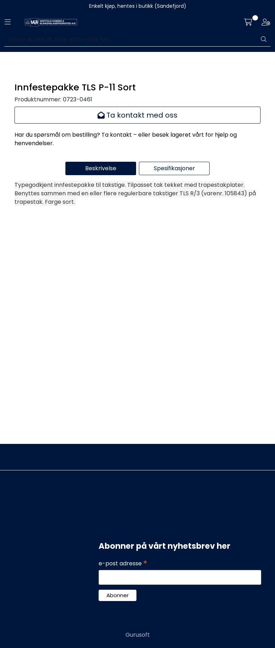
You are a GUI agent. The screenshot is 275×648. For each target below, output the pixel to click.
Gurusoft (137, 635)
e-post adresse (123, 563)
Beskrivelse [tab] (100, 397)
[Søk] (130, 39)
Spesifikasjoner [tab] (174, 397)
